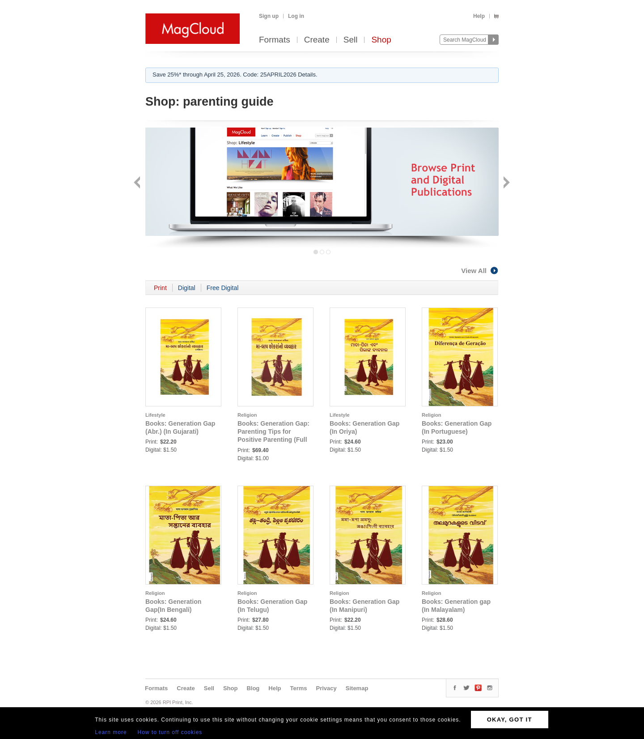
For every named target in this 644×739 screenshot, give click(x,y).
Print (160, 287)
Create (317, 40)
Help (479, 16)
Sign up (269, 16)
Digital (186, 287)
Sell (350, 40)
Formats (274, 40)
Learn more (111, 732)
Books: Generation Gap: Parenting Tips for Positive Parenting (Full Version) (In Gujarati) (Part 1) (273, 439)
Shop (381, 40)
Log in (296, 16)
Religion (247, 415)
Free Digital (223, 287)
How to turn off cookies (170, 732)
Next (505, 183)
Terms (298, 688)
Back (138, 183)
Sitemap (357, 688)
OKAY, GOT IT (509, 719)
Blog (252, 688)
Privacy (326, 688)
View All (480, 270)
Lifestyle (155, 415)
